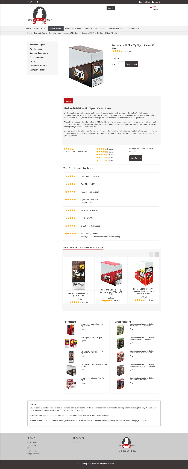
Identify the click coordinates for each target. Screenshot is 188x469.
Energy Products (133, 28)
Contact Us (31, 445)
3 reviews (116, 301)
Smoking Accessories (73, 28)
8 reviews (127, 51)
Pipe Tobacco (39, 28)
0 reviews (110, 152)
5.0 (64, 152)
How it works (32, 442)
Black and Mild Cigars (71, 33)
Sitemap (76, 442)
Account (156, 2)
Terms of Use (32, 451)
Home (28, 28)
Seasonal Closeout (116, 28)
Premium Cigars (91, 28)
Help (147, 2)
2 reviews (149, 300)
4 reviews (84, 302)
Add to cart (131, 64)
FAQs (29, 448)
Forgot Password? (34, 454)
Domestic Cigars (55, 28)
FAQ (141, 2)
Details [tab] (68, 101)
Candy (102, 28)
